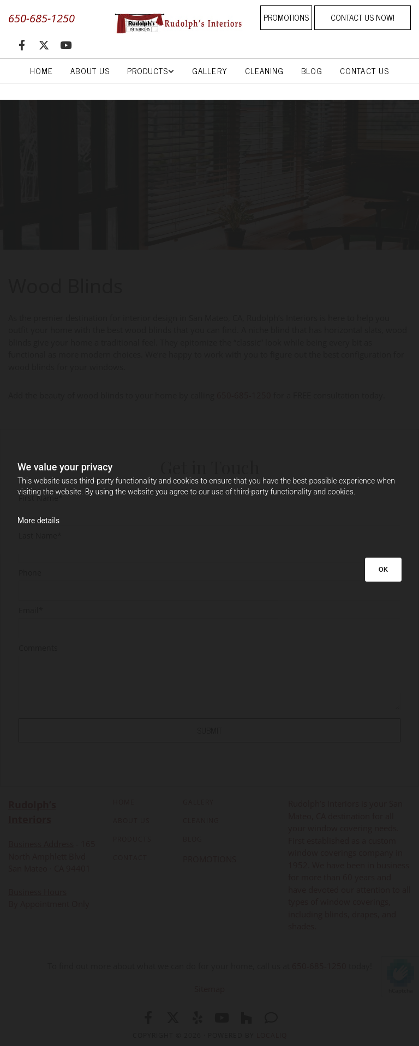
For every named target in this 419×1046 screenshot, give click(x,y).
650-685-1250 (41, 18)
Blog (311, 70)
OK (383, 569)
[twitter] (43, 45)
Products (147, 70)
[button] (286, 17)
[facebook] (22, 45)
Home (41, 70)
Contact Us (364, 70)
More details (38, 520)
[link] (150, 71)
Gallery (209, 70)
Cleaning (264, 70)
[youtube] (65, 45)
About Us (89, 70)
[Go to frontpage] (174, 22)
